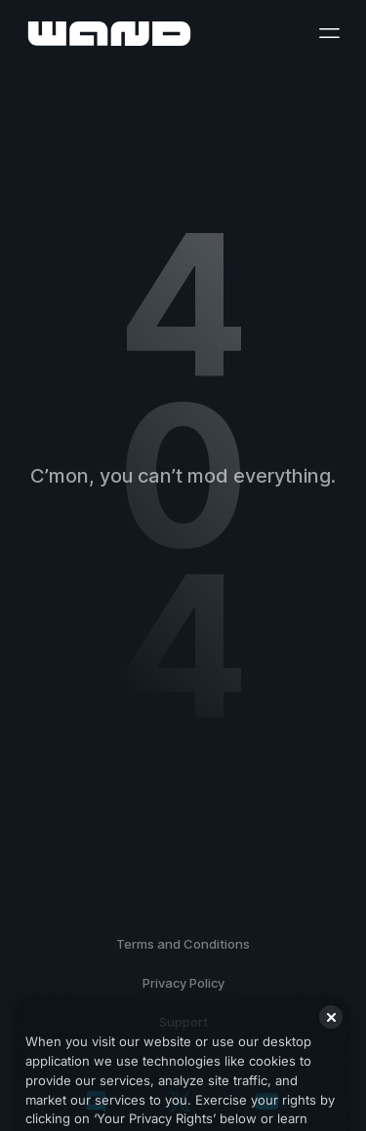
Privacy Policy (183, 983)
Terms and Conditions (183, 944)
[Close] (331, 1038)
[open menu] (329, 33)
